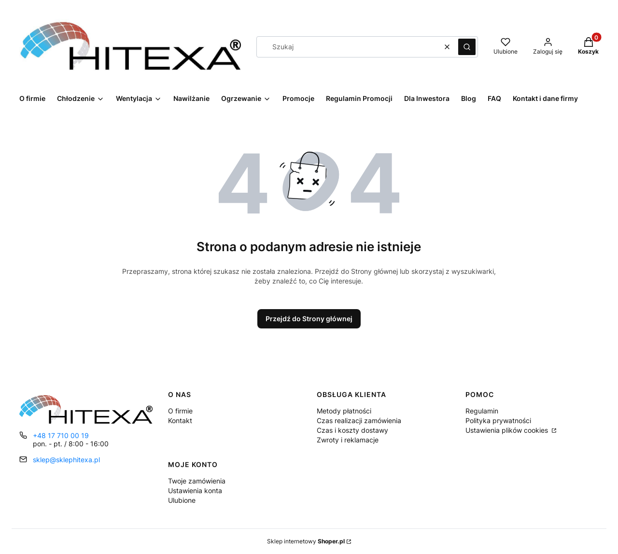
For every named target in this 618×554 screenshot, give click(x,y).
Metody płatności (344, 411)
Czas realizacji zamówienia (359, 420)
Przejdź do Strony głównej (309, 318)
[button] (467, 47)
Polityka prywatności (498, 420)
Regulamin (481, 411)
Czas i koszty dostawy (352, 430)
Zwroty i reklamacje (348, 440)
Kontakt (180, 420)
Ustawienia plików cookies (507, 430)
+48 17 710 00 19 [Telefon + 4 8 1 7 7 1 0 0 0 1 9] (61, 435)
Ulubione (182, 500)
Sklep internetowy (306, 541)
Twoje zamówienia (196, 481)
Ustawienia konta (195, 490)
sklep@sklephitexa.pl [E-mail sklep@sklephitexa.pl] (66, 459)
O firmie (180, 411)
